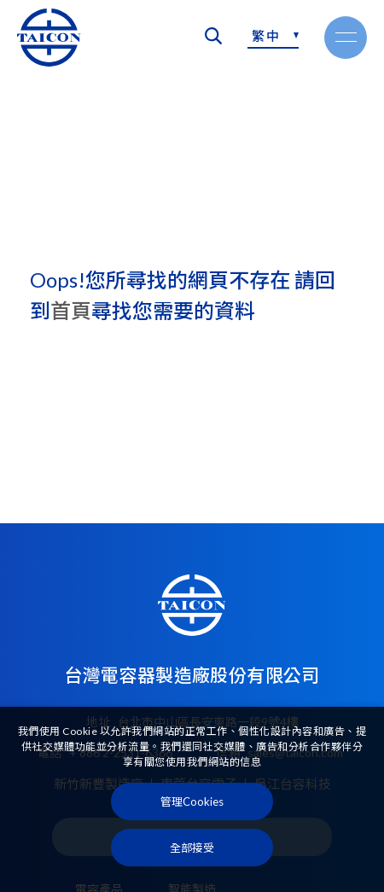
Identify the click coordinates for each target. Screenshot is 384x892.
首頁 (70, 310)
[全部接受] (192, 847)
